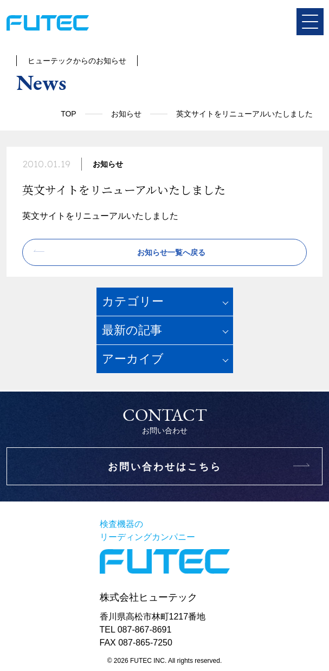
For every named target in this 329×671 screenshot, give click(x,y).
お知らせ (126, 113)
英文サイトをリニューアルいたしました (100, 215)
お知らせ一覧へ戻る (171, 252)
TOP (68, 113)
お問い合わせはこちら (165, 466)
